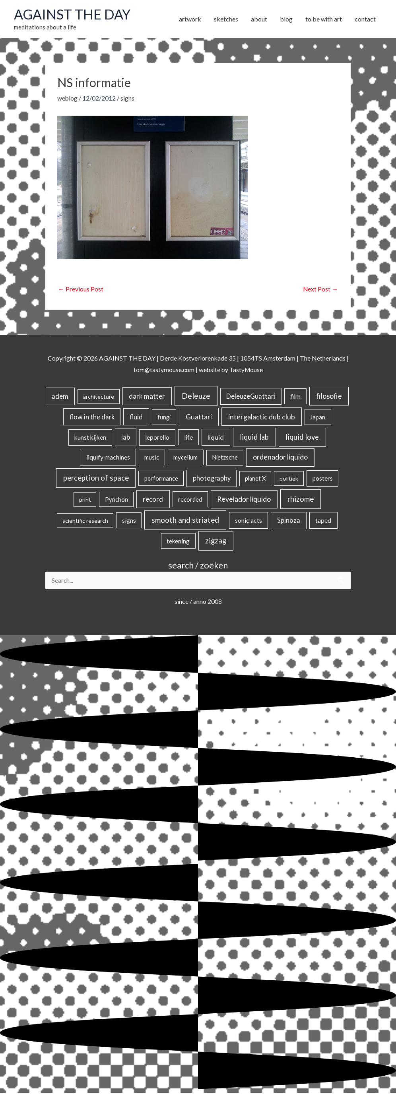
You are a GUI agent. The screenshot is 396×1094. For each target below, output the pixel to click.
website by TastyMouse (231, 370)
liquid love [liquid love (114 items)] (302, 437)
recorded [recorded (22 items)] (190, 500)
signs (128, 99)
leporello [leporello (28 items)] (157, 438)
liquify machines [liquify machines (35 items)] (108, 458)
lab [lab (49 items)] (125, 438)
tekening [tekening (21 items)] (178, 541)
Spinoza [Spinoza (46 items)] (288, 521)
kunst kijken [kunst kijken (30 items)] (90, 438)
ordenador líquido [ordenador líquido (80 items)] (280, 458)
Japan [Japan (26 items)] (317, 417)
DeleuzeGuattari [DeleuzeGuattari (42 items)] (250, 397)
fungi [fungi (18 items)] (164, 417)
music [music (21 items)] (151, 458)
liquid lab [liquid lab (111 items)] (254, 437)
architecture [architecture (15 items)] (98, 397)
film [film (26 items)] (295, 397)
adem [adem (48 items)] (60, 397)
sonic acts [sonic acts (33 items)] (248, 521)
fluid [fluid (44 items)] (136, 417)
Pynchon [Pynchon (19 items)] (116, 500)
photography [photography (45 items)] (212, 479)
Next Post (320, 289)
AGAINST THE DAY (74, 14)
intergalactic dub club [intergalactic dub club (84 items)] (261, 417)
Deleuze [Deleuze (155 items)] (196, 396)
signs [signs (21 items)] (129, 521)
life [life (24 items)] (188, 438)
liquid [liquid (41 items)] (216, 438)
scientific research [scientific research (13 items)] (85, 521)
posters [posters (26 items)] (323, 479)
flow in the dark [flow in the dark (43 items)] (92, 417)
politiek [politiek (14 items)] (289, 479)
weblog (67, 99)
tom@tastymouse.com (163, 370)
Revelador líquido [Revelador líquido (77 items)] (244, 500)
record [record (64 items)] (153, 500)
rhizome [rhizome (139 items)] (300, 499)
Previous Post (80, 289)
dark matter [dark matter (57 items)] (147, 397)
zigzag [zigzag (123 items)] (215, 541)
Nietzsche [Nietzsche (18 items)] (225, 458)
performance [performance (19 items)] (161, 479)
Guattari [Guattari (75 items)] (199, 417)
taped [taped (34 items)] (323, 521)
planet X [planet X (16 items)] (255, 479)
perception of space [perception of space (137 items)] (96, 478)
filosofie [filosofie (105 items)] (329, 396)
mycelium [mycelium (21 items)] (185, 458)
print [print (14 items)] (85, 500)
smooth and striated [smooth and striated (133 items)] (185, 520)
